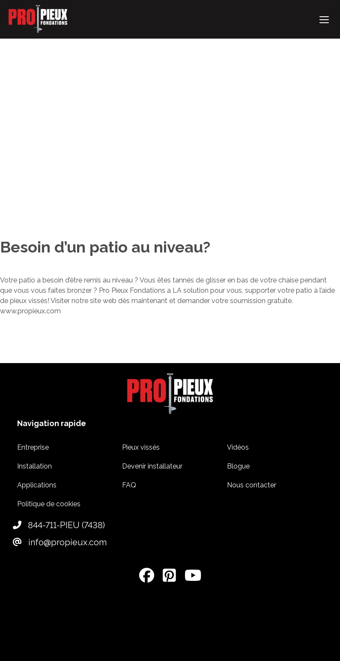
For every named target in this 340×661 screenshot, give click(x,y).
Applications (37, 485)
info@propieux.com (60, 542)
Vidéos (238, 447)
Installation (34, 466)
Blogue (238, 466)
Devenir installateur (152, 466)
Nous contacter (251, 485)
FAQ (129, 485)
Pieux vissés (141, 447)
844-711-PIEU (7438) (59, 525)
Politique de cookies (49, 504)
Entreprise (33, 447)
